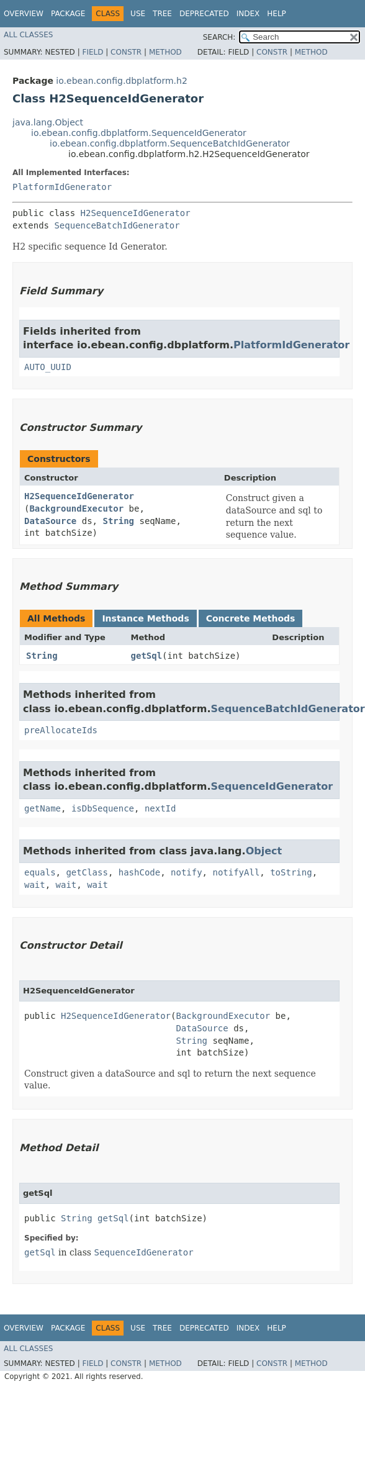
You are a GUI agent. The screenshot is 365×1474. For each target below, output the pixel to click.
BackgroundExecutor (76, 508)
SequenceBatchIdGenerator (116, 225)
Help (276, 13)
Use (137, 13)
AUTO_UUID (47, 367)
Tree (162, 13)
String (118, 521)
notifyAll (235, 872)
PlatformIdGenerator (62, 187)
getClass (86, 872)
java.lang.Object (47, 122)
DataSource (50, 521)
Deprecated (204, 13)
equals (40, 872)
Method (165, 52)
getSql (147, 656)
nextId (160, 808)
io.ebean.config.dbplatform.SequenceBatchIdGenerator (170, 143)
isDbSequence (102, 808)
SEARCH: (219, 37)
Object (264, 851)
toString (291, 872)
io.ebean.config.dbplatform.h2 (121, 81)
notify (186, 872)
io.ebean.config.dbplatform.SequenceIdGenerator (138, 133)
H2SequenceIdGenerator (136, 213)
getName (42, 808)
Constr (126, 52)
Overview (23, 13)
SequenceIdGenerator (272, 786)
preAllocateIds (60, 730)
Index (248, 13)
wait (34, 885)
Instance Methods (145, 618)
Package (68, 13)
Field (92, 52)
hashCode (139, 872)
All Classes (28, 34)
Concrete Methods (250, 618)
